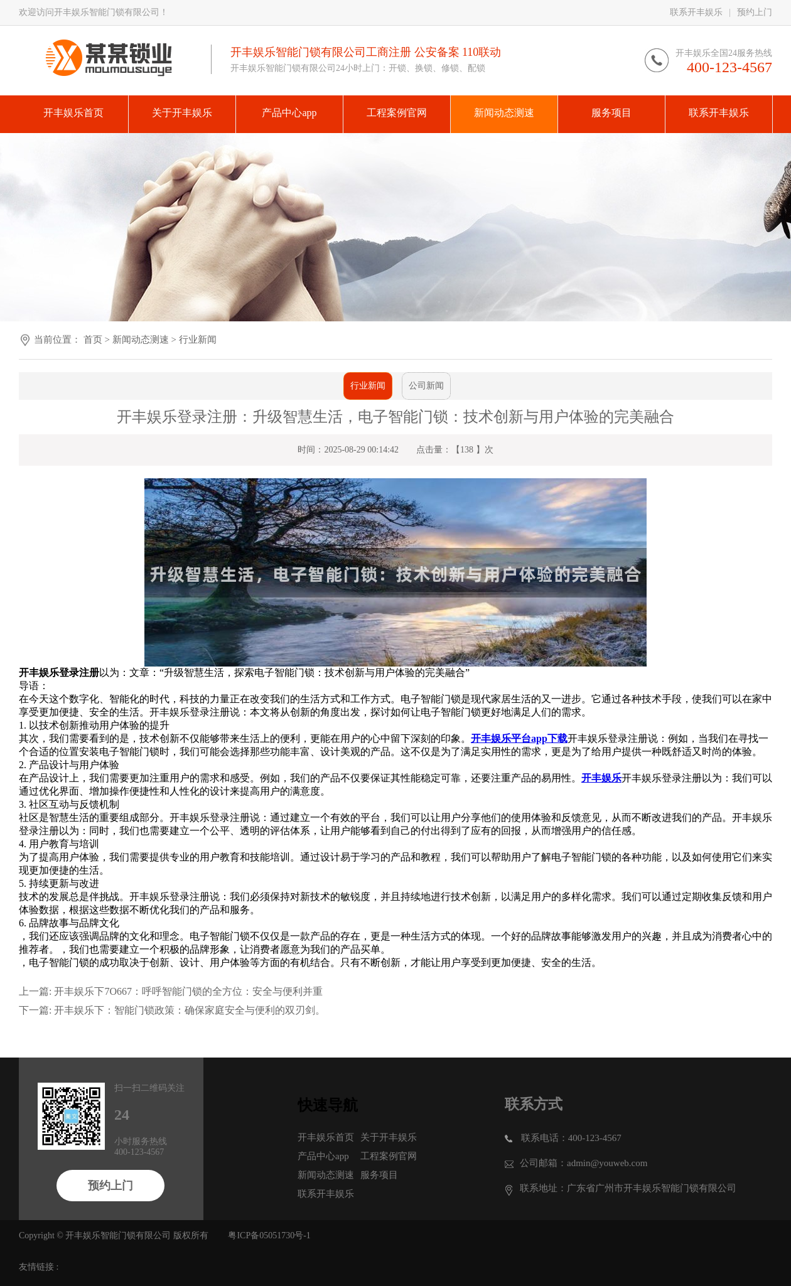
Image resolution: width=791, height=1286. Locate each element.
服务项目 (379, 1175)
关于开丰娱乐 (388, 1137)
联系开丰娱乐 (696, 12)
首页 (92, 340)
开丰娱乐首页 (326, 1137)
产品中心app (323, 1156)
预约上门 (754, 12)
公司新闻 (426, 385)
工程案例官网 (388, 1156)
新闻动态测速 (140, 340)
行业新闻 (198, 340)
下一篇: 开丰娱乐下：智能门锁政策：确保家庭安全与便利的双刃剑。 (172, 1010)
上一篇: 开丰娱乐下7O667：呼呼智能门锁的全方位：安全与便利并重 (171, 991)
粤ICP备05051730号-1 (269, 1235)
